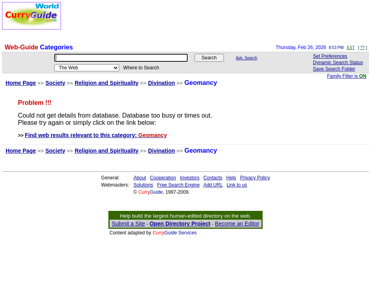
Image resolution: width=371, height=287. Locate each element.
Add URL (212, 185)
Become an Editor (237, 223)
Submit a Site (128, 223)
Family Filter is (347, 76)
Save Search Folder (334, 69)
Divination (161, 83)
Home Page (21, 83)
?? (362, 47)
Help (231, 178)
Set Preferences (330, 56)
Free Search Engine (178, 185)
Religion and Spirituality (106, 83)
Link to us (237, 185)
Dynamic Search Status (338, 62)
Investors (190, 178)
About (139, 178)
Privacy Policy (255, 178)
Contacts (212, 178)
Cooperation (163, 178)
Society (55, 83)
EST (351, 47)
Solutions (143, 185)
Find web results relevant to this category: (96, 135)
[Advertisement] (224, 20)
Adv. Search (246, 58)
